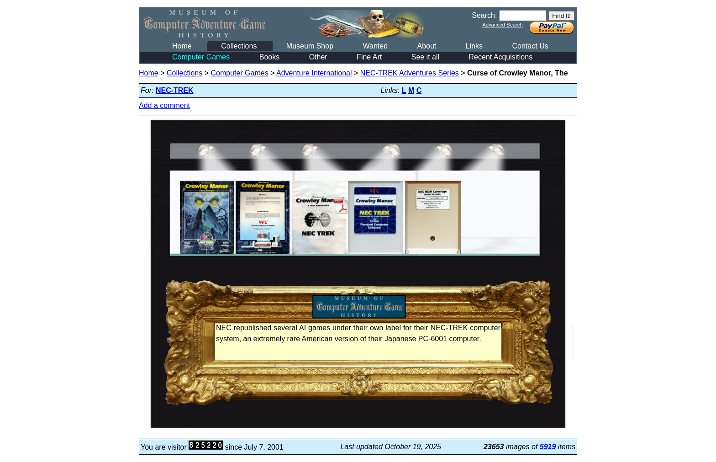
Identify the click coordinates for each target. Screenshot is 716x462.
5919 (548, 447)
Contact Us (530, 46)
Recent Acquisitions (501, 57)
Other (318, 57)
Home (182, 46)
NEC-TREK (175, 90)
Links (474, 46)
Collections (239, 46)
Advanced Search (502, 24)
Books (269, 57)
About (426, 46)
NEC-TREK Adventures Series (409, 73)
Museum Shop (309, 46)
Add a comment (164, 105)
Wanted (375, 46)
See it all (425, 57)
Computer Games (201, 57)
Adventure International (314, 73)
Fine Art (369, 57)
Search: (484, 15)
